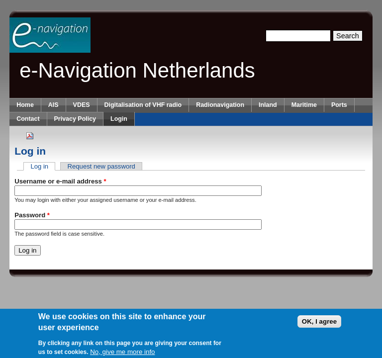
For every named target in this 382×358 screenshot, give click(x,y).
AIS (53, 104)
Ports (339, 104)
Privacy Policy (75, 118)
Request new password (101, 166)
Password (32, 215)
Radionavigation (220, 104)
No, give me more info (122, 353)
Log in (42, 166)
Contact (27, 118)
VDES (81, 104)
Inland (268, 104)
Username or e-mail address (60, 181)
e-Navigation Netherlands (137, 70)
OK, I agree (319, 323)
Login (118, 118)
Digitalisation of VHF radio (143, 104)
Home (25, 104)
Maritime (304, 104)
